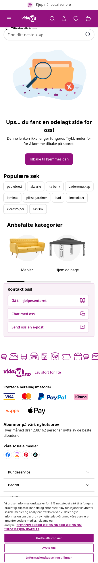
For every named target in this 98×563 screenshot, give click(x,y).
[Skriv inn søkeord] (87, 31)
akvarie (36, 200)
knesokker (76, 211)
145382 (38, 223)
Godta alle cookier (49, 538)
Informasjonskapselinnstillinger (49, 557)
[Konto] (63, 18)
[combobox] (49, 32)
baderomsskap (79, 200)
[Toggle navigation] (9, 18)
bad (58, 211)
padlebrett (14, 200)
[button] (76, 18)
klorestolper (15, 223)
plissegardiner (36, 211)
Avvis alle (49, 548)
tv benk (54, 200)
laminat (12, 211)
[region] (49, 530)
